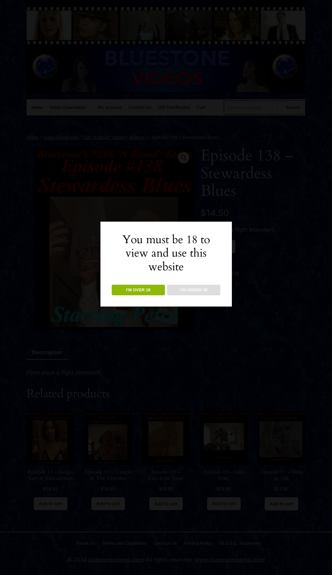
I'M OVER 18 (138, 290)
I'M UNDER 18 (193, 290)
